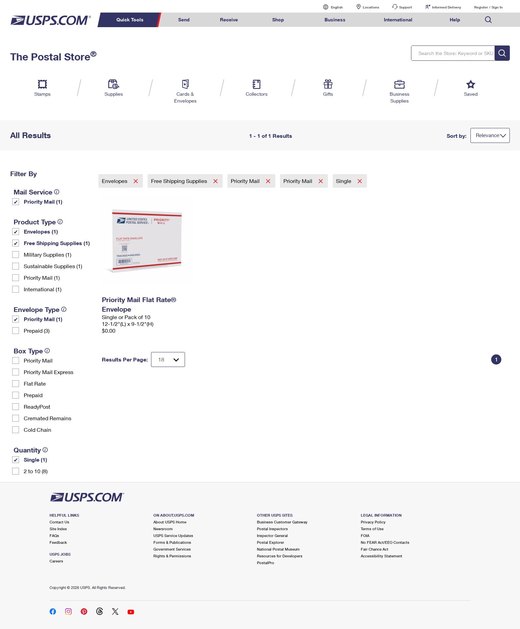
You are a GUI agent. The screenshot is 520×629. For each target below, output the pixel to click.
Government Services (172, 549)
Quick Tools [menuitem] (130, 19)
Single (344, 181)
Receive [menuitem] (229, 19)
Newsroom (163, 528)
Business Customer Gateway (282, 522)
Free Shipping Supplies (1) (57, 243)
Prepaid (33, 395)
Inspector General (272, 535)
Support (405, 7)
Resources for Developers (279, 556)
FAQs (54, 535)
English (330, 7)
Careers (56, 561)
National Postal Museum (278, 549)
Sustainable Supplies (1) (53, 266)
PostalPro (265, 562)
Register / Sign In (488, 7)
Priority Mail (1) (43, 201)
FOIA (365, 535)
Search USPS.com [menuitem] (488, 20)
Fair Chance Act (374, 549)
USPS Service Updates (173, 535)
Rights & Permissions (172, 556)
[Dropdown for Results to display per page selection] (168, 359)
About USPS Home (169, 522)
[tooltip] (56, 192)
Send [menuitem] (184, 19)
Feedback (58, 542)
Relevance (487, 135)
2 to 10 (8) (36, 471)
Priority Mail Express (48, 372)
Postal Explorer (270, 542)
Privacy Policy (373, 522)
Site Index (58, 528)
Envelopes (115, 181)
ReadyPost (37, 406)
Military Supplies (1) (47, 254)
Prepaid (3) (37, 330)
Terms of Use (372, 528)
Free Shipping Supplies (179, 181)
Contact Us (59, 522)
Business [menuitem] (335, 19)
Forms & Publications (172, 542)
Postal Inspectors (272, 528)
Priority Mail (38, 360)
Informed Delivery (446, 7)
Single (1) (35, 459)
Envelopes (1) (41, 231)
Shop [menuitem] (278, 19)
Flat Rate (35, 383)
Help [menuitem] (455, 19)
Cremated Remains (47, 418)
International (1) (42, 289)
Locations (371, 7)
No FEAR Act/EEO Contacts (385, 542)
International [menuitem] (398, 19)
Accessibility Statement (381, 556)
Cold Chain (37, 429)
